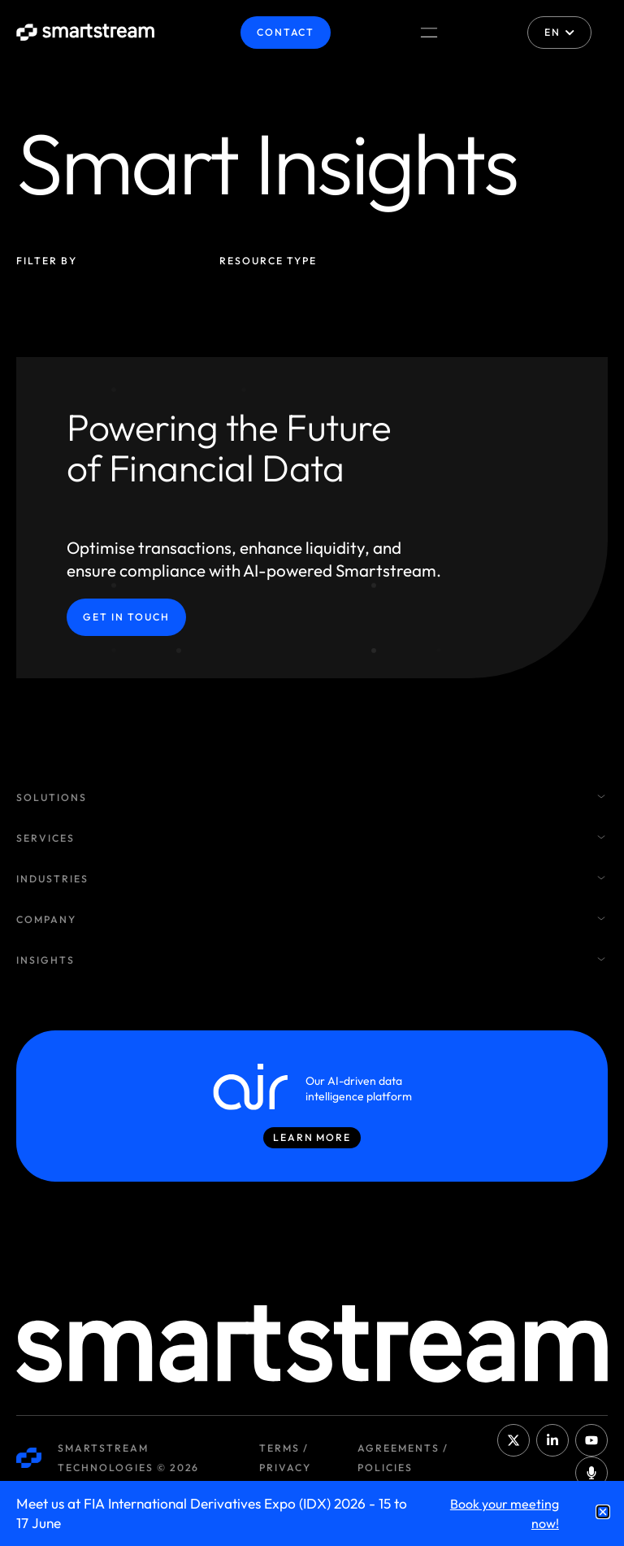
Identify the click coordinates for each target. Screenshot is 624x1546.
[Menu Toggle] (429, 32)
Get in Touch (126, 617)
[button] (603, 1512)
